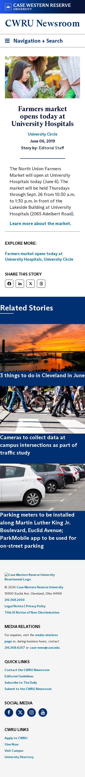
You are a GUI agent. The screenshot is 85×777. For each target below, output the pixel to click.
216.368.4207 (15, 641)
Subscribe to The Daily (21, 676)
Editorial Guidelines (19, 669)
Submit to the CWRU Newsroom (28, 682)
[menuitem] (42, 663)
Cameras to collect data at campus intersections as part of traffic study (38, 445)
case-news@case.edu (45, 641)
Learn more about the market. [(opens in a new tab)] (40, 223)
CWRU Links (17, 723)
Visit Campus (14, 744)
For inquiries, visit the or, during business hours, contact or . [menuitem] (32, 634)
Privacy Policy (36, 599)
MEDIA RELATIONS (22, 620)
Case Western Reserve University (40, 580)
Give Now (11, 738)
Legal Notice (14, 599)
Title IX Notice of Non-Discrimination (32, 606)
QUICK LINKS (17, 655)
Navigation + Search (32, 41)
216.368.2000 (15, 593)
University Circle (58, 259)
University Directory (19, 750)
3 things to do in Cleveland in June (42, 375)
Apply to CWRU (16, 731)
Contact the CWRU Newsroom (27, 663)
